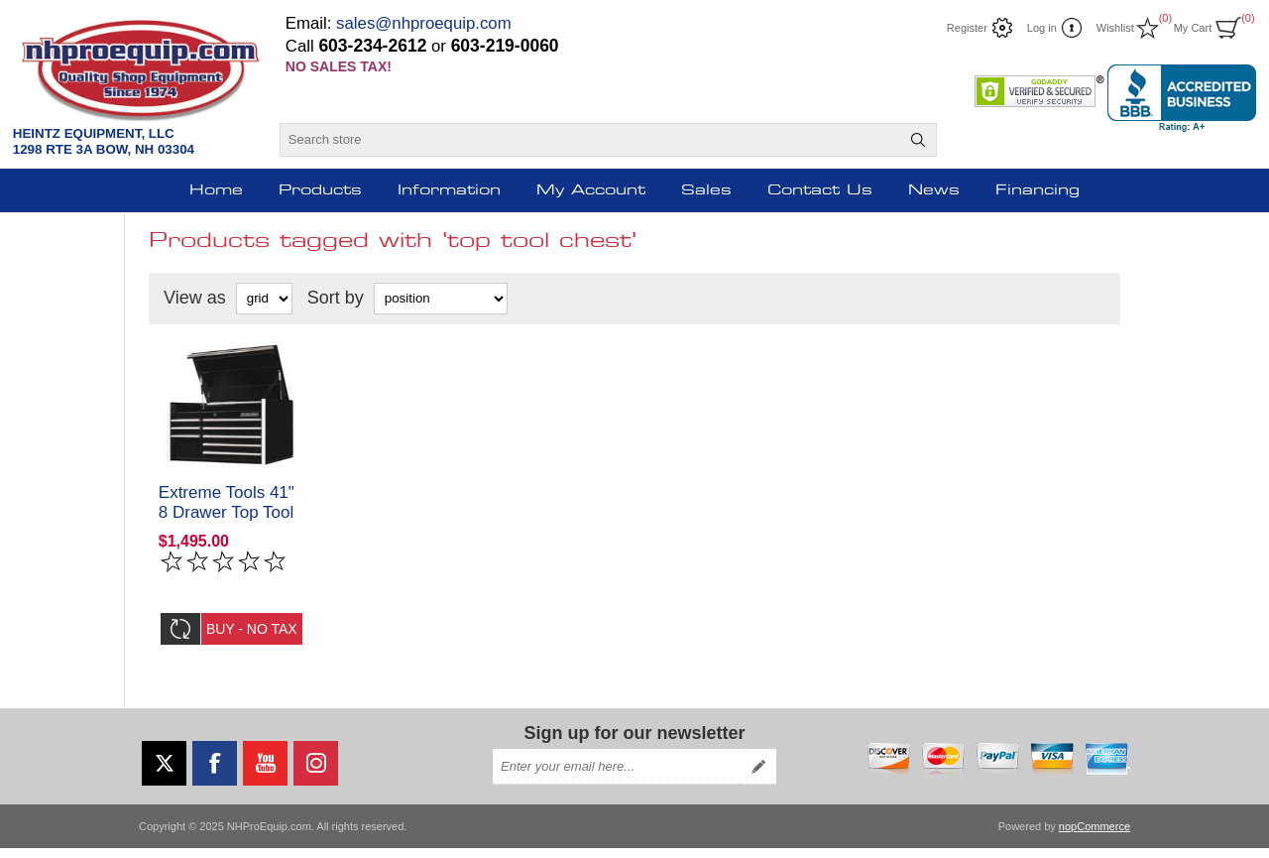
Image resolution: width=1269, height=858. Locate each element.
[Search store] (590, 140)
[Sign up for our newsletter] (617, 777)
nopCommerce (1094, 836)
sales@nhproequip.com (424, 23)
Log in (1042, 28)
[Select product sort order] (441, 298)
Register (967, 28)
